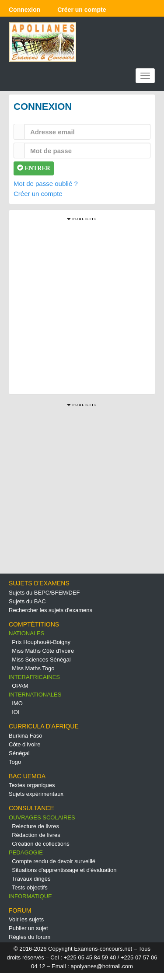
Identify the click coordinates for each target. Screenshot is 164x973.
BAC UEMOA (27, 776)
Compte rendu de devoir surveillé (53, 861)
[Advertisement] (82, 305)
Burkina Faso (25, 735)
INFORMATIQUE (30, 896)
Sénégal (19, 753)
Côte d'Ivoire (25, 744)
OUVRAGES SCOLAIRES (42, 817)
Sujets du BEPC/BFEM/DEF (44, 592)
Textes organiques (32, 785)
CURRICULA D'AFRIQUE (44, 726)
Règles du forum (29, 937)
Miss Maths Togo (33, 668)
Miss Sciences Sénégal (41, 659)
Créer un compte (38, 193)
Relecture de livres (35, 826)
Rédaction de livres (36, 835)
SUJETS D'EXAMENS (39, 583)
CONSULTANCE (31, 808)
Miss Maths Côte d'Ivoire (43, 651)
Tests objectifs (30, 887)
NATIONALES (26, 633)
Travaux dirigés (31, 878)
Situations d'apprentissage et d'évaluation (64, 870)
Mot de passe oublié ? (46, 183)
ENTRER (33, 168)
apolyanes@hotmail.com (101, 966)
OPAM (20, 685)
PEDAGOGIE (26, 852)
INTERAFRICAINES (34, 677)
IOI (15, 712)
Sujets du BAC (27, 601)
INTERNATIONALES (35, 694)
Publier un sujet (28, 928)
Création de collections (41, 843)
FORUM (20, 910)
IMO (17, 703)
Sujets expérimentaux (36, 794)
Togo (15, 762)
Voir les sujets (26, 919)
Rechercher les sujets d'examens (50, 610)
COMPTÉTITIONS (34, 624)
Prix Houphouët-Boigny (41, 642)
